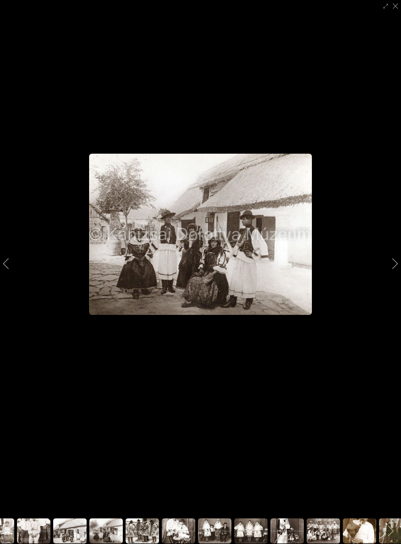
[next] (391, 263)
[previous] (9, 263)
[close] (396, 6)
